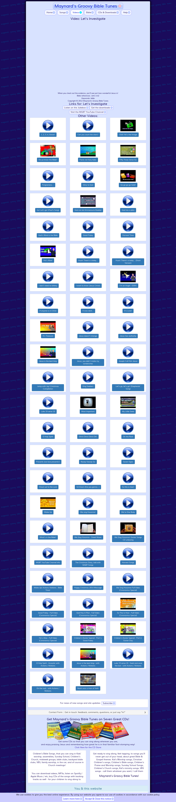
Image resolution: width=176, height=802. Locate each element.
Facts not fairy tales (88, 160)
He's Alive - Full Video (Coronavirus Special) (48, 639)
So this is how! (128, 487)
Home (49, 12)
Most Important (88, 411)
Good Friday (88, 235)
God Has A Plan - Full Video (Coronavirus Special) (87, 614)
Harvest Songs (128, 562)
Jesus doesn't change (88, 336)
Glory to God (88, 185)
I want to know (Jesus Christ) (88, 286)
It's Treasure (48, 336)
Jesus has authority (128, 336)
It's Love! (128, 311)
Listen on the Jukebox (75, 107)
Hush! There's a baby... (88, 260)
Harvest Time (128, 235)
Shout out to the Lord (48, 487)
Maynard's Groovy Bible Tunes (85, 6)
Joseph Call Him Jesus (128, 361)
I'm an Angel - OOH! (128, 286)
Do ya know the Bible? (48, 160)
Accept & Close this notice (98, 799)
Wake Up (48, 512)
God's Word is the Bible (48, 235)
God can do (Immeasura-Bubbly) (88, 210)
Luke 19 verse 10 (48, 411)
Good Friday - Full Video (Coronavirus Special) (48, 614)
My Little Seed (128, 411)
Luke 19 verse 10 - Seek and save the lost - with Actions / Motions (128, 664)
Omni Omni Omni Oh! (88, 437)
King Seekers (88, 386)
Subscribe (107, 703)
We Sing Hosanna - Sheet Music (88, 537)
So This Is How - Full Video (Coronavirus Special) (128, 614)
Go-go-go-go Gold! (128, 185)
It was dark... (88, 311)
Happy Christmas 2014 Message (88, 588)
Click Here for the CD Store (88, 747)
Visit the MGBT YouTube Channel (87, 112)
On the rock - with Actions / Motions (48, 689)
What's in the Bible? (48, 537)
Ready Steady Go (88, 462)
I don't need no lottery (48, 286)
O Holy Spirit (48, 437)
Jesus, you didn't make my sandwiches (88, 362)
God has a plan (128, 210)
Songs (62, 12)
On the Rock (128, 437)
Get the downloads (100, 107)
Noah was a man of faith (88, 688)
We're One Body (128, 512)
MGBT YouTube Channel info (48, 562)
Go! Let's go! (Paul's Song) (48, 210)
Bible (88, 12)
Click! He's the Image (128, 135)
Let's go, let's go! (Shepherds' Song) (128, 387)
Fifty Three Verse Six (128, 160)
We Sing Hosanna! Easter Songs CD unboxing (128, 538)
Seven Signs (128, 462)
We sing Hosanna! (88, 512)
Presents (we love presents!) (48, 462)
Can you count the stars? (88, 135)
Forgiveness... (48, 185)
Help (125, 12)
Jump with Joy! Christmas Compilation (48, 387)
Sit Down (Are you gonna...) (87, 487)
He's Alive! (47, 260)
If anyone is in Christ (48, 311)
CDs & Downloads (107, 12)
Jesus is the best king (48, 361)
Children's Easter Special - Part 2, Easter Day (128, 639)
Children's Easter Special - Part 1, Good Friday (88, 639)
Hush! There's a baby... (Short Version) (128, 261)
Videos (78, 12)
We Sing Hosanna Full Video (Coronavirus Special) (128, 589)
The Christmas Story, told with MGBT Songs (88, 563)
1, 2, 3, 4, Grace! (48, 135)
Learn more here (71, 799)
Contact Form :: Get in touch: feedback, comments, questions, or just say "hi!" (87, 712)
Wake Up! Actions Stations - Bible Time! (48, 589)
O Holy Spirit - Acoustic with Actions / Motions (47, 664)
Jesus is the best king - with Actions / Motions (88, 664)
